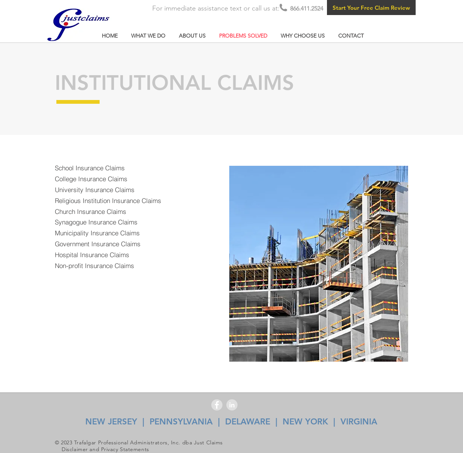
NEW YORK (305, 422)
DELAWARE (247, 422)
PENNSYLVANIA (181, 422)
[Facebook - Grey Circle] (216, 405)
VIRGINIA (358, 422)
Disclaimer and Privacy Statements (105, 449)
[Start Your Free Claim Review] (371, 7)
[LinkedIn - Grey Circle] (232, 405)
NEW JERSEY (111, 422)
